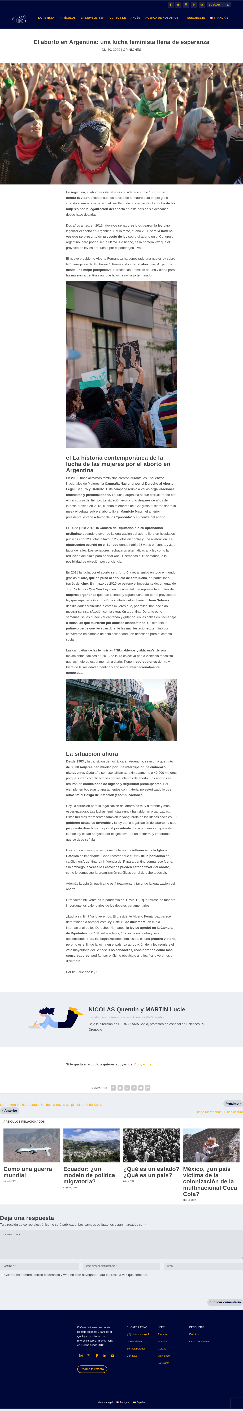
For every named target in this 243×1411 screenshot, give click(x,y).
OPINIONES (132, 52)
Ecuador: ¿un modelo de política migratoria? (89, 1177)
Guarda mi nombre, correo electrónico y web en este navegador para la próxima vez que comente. (76, 1277)
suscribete (196, 20)
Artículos (67, 20)
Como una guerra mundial (27, 1174)
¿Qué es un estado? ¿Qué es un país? (151, 1174)
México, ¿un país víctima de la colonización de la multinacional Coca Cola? (210, 1184)
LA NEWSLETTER (92, 20)
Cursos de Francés (125, 20)
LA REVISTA (46, 20)
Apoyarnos (142, 1067)
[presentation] (26, 1291)
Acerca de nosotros (162, 20)
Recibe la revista (92, 1371)
